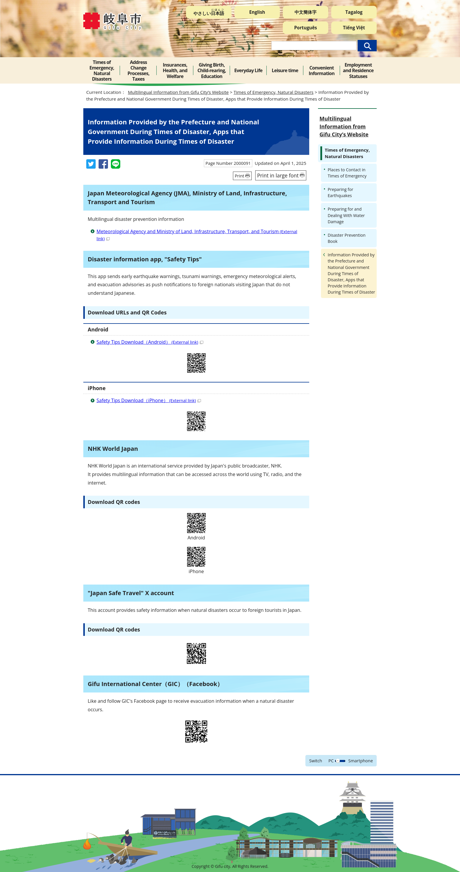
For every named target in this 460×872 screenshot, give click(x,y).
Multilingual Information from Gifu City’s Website (178, 92)
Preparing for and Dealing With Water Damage (346, 215)
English (257, 12)
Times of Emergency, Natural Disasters (273, 92)
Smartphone (360, 760)
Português (305, 28)
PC (331, 760)
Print (239, 176)
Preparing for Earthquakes (340, 192)
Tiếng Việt (354, 28)
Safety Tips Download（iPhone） (149, 400)
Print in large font (278, 175)
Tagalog (353, 12)
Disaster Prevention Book (347, 238)
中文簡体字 (306, 12)
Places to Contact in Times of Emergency (347, 173)
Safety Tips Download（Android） (150, 342)
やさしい (208, 12)
